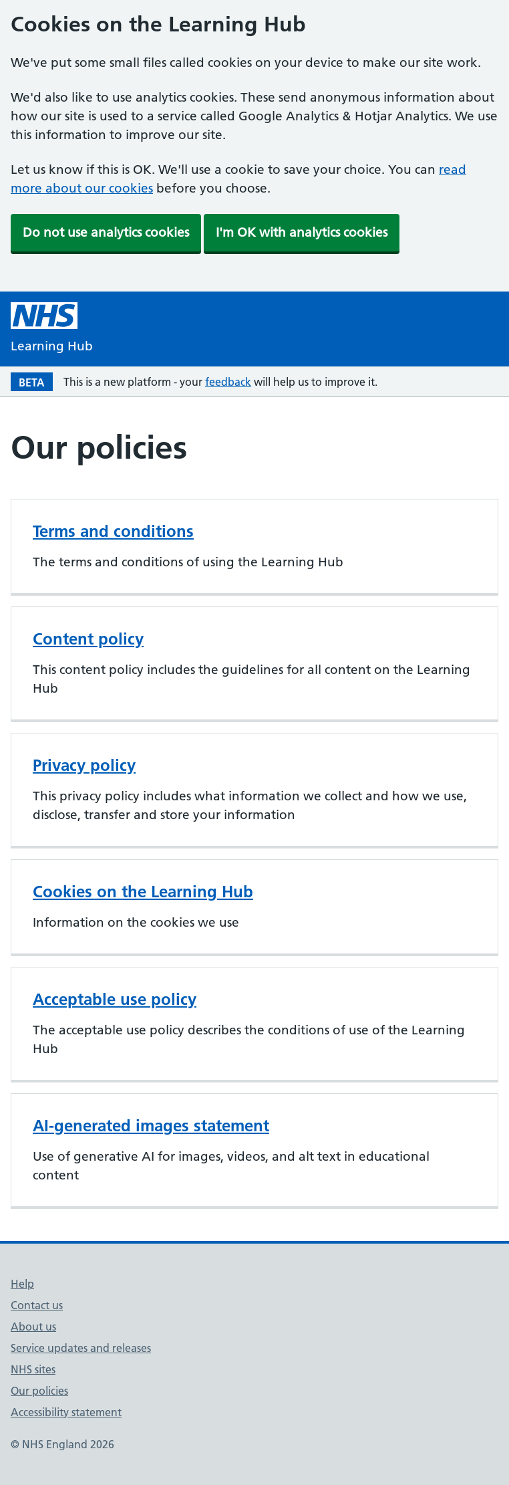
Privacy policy (84, 765)
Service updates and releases (81, 1348)
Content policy (88, 639)
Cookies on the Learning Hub (143, 891)
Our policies (39, 1390)
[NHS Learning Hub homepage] (52, 329)
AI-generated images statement (151, 1125)
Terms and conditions (113, 531)
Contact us (37, 1305)
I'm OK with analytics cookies (301, 232)
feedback (228, 381)
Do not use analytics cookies (106, 232)
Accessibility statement (66, 1412)
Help (22, 1283)
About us (33, 1326)
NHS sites (33, 1369)
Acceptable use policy (114, 999)
